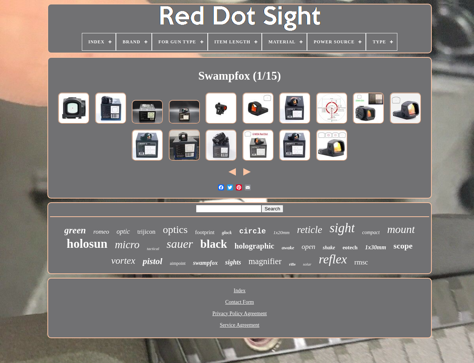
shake (329, 247)
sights (233, 262)
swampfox (205, 263)
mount (401, 229)
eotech (350, 247)
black (213, 243)
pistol (152, 261)
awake (288, 247)
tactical (153, 248)
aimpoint (178, 263)
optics (175, 229)
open (309, 246)
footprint (205, 232)
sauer (180, 243)
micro (127, 244)
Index (240, 290)
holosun (87, 243)
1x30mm (375, 247)
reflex (333, 259)
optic (123, 231)
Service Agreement (240, 325)
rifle (292, 264)
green (75, 230)
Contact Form (239, 302)
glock (227, 232)
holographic (254, 246)
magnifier (264, 261)
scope (403, 245)
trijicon (146, 231)
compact (371, 232)
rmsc (361, 262)
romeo (101, 231)
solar (307, 264)
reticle (309, 229)
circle (252, 231)
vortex (123, 260)
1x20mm (281, 232)
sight (342, 228)
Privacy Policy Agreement (240, 313)
